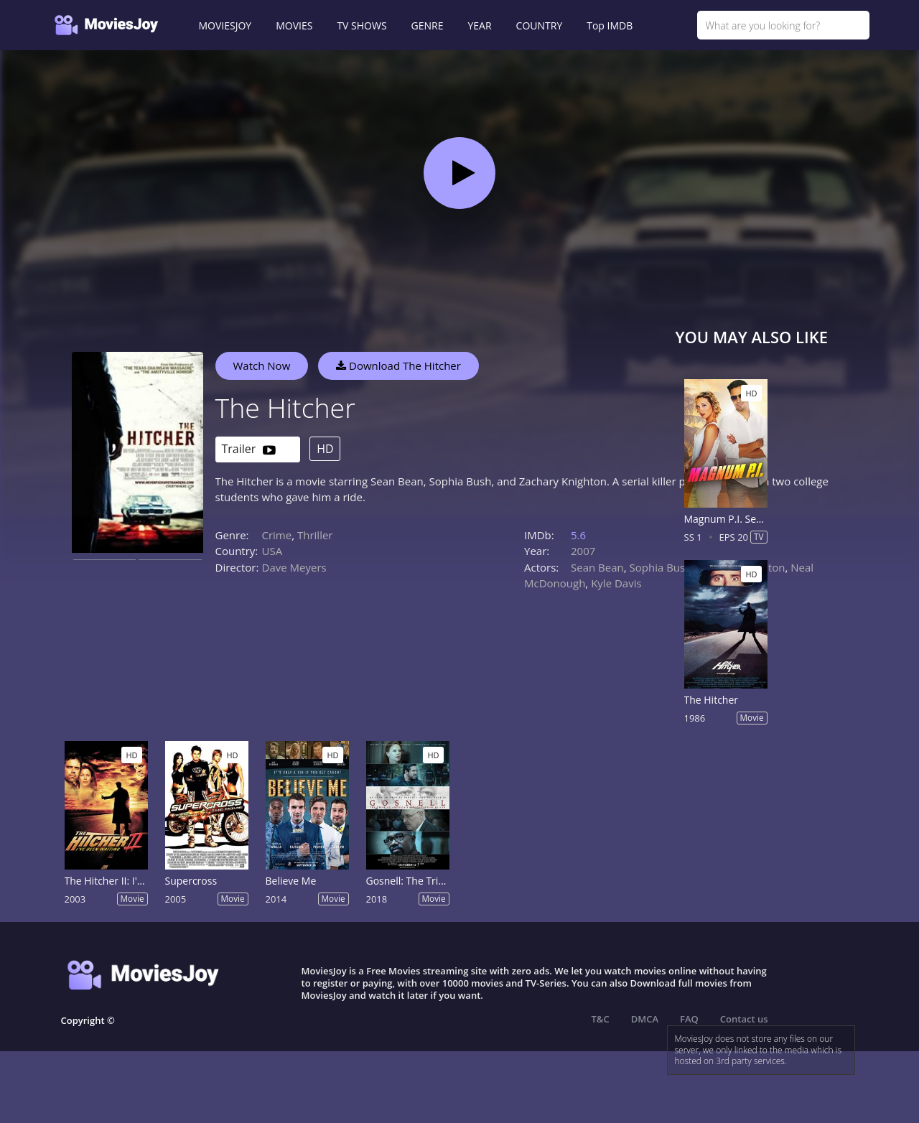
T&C (601, 1018)
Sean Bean (597, 567)
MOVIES (294, 25)
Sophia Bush (661, 567)
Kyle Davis (616, 583)
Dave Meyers (294, 567)
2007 (583, 551)
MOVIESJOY (225, 25)
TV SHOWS (361, 25)
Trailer (249, 450)
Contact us (744, 1018)
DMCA (644, 1018)
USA (272, 551)
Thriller (315, 535)
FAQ (689, 1018)
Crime (277, 535)
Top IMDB (610, 25)
